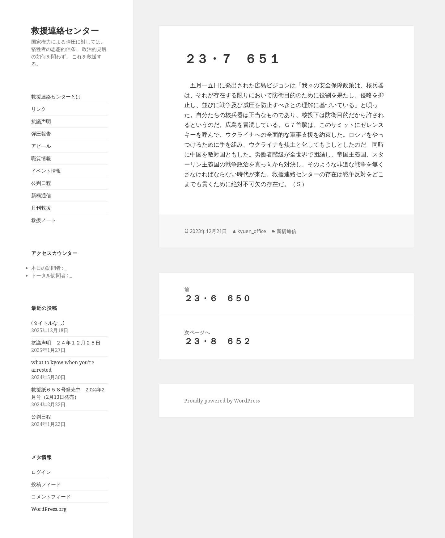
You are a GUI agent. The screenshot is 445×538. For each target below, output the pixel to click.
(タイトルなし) (47, 322)
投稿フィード (46, 484)
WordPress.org (49, 509)
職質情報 (41, 158)
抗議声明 (41, 121)
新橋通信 (41, 195)
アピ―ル (41, 146)
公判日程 (41, 183)
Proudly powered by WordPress (222, 400)
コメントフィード (51, 496)
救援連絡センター (65, 30)
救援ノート (43, 220)
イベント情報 (46, 170)
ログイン (41, 472)
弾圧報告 (41, 133)
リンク (38, 109)
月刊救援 (41, 207)
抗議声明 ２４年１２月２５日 (65, 342)
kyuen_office (251, 231)
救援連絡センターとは (56, 96)
